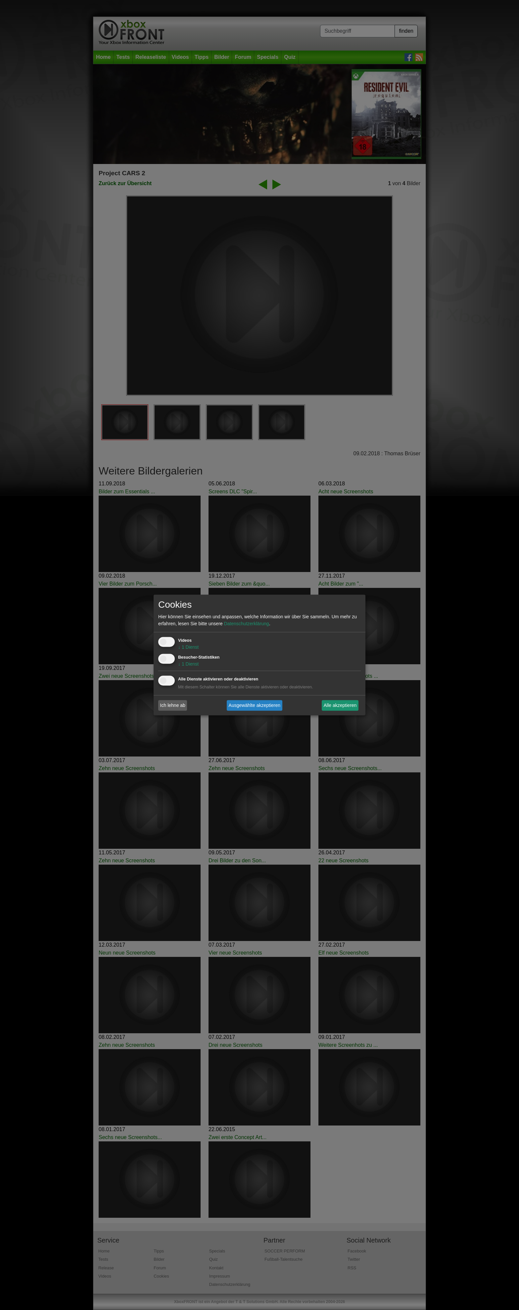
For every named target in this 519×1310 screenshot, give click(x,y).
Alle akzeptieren (340, 705)
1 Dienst (188, 647)
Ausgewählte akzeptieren (254, 705)
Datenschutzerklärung (246, 624)
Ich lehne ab (172, 705)
